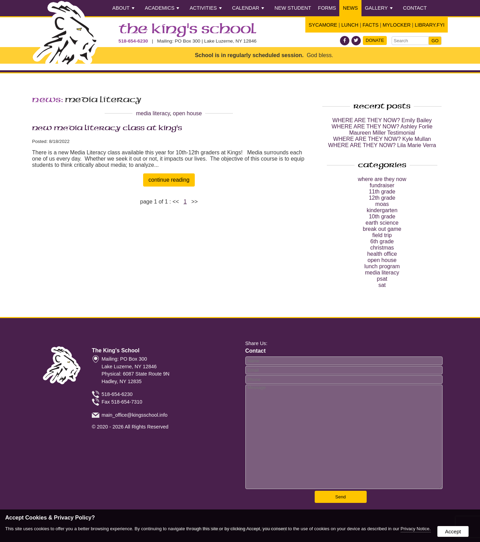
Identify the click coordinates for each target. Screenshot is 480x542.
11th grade (382, 192)
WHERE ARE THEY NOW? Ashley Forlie (382, 126)
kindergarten (382, 210)
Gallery (379, 8)
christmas (382, 248)
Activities (205, 8)
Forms (327, 8)
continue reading (168, 180)
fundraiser (382, 185)
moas (382, 204)
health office (382, 254)
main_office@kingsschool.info (134, 414)
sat (382, 285)
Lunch (350, 25)
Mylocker (397, 25)
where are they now (382, 179)
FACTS (370, 25)
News (350, 8)
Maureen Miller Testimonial (382, 133)
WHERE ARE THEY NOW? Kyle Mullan (382, 139)
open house (187, 113)
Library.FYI (430, 25)
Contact (415, 8)
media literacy (153, 113)
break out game (382, 229)
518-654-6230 (133, 41)
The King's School (187, 29)
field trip (382, 235)
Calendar (248, 8)
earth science (382, 223)
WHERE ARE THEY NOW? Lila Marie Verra (382, 145)
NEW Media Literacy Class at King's (107, 128)
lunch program (382, 266)
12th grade (382, 198)
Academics (162, 8)
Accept (453, 531)
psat (382, 279)
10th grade (382, 216)
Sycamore (323, 25)
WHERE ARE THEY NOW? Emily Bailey (382, 120)
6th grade (382, 241)
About (123, 8)
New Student (292, 8)
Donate (375, 40)
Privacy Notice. (416, 528)
